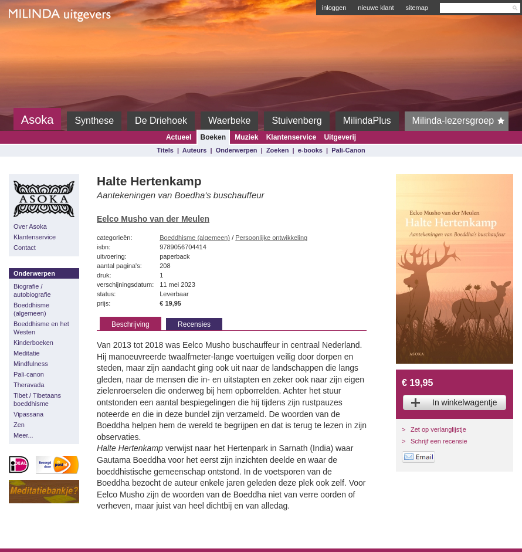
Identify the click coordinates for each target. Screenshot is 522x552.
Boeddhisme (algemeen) (31, 309)
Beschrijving (130, 324)
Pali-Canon (348, 150)
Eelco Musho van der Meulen (153, 218)
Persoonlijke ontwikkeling (271, 237)
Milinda (33, 42)
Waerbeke (229, 121)
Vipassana (28, 414)
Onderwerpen (236, 150)
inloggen (334, 7)
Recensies (194, 324)
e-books (310, 150)
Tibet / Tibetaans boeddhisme (37, 399)
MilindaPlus (367, 121)
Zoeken (277, 150)
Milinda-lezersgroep (460, 121)
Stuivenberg (296, 121)
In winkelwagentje (464, 402)
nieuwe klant (376, 7)
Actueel (178, 137)
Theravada (29, 384)
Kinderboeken (33, 342)
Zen (19, 424)
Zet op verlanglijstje (438, 429)
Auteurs (194, 150)
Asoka (37, 119)
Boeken (213, 137)
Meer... (23, 435)
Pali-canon (28, 374)
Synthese (94, 121)
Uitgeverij (340, 137)
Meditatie (26, 353)
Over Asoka (30, 226)
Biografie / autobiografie (32, 290)
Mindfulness (30, 363)
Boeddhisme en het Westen (41, 328)
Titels (165, 150)
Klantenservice (291, 137)
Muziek (246, 137)
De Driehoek (161, 121)
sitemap (416, 7)
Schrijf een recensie (439, 441)
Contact (24, 247)
